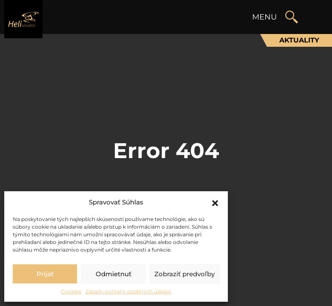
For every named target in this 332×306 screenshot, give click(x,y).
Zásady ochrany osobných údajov (128, 291)
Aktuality (299, 40)
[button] (215, 202)
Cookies (71, 291)
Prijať (45, 274)
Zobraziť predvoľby (184, 274)
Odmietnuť (113, 274)
